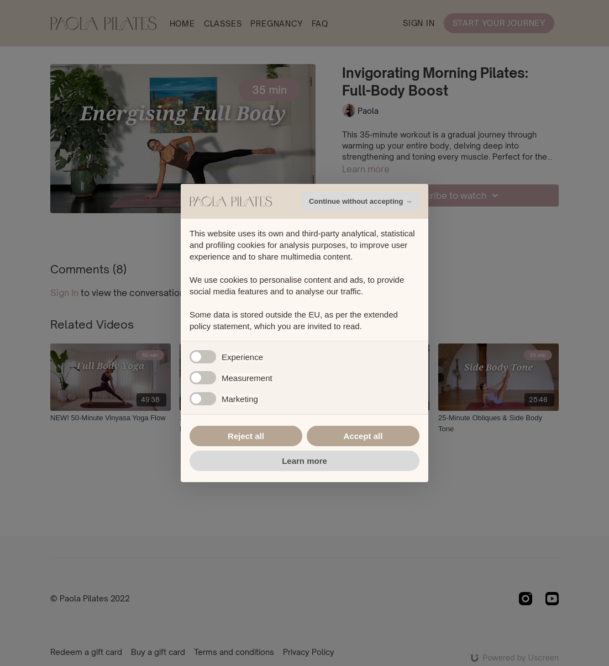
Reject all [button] (246, 436)
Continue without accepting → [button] (360, 201)
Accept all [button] (363, 436)
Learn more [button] (304, 461)
